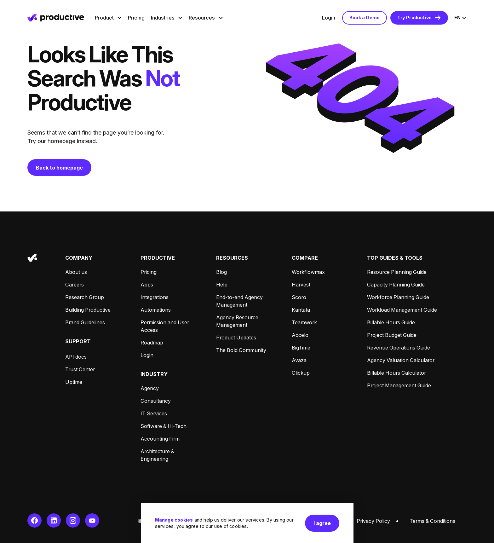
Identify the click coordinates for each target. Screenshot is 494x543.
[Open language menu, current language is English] (460, 17)
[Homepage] (55, 17)
